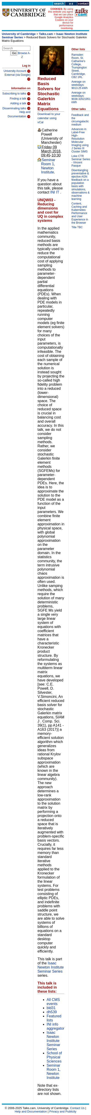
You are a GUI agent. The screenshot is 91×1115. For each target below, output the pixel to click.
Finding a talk (20, 99)
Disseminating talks (16, 108)
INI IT (55, 192)
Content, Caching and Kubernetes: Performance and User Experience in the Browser (79, 213)
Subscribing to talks (16, 94)
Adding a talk (20, 103)
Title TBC (77, 227)
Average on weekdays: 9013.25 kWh (79, 85)
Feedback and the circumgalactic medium (80, 119)
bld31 (51, 1008)
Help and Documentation (19, 114)
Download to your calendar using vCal (48, 118)
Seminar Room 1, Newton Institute (48, 166)
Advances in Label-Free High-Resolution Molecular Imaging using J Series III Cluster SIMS (79, 140)
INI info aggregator (55, 1026)
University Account (16, 71)
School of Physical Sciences (54, 1057)
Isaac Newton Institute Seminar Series (50, 967)
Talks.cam (46, 34)
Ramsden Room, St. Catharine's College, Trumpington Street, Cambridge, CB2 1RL (79, 66)
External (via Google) (17, 77)
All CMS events (53, 1002)
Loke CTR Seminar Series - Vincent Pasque (80, 160)
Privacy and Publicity (62, 1111)
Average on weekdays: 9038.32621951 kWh (80, 97)
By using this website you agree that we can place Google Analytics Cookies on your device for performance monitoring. (60, 18)
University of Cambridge (19, 34)
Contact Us (77, 1108)
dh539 (52, 1012)
